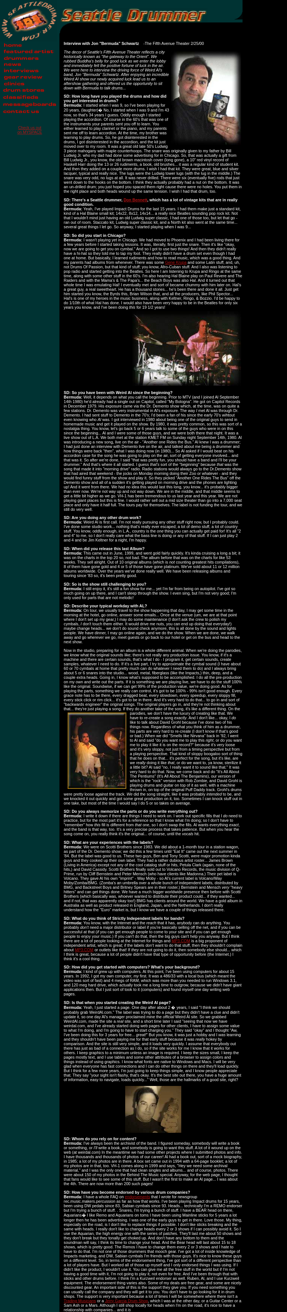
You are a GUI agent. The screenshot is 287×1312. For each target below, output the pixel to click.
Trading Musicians (80, 1301)
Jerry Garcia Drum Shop (126, 1301)
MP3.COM (181, 941)
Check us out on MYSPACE (29, 129)
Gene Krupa (175, 262)
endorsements (137, 1196)
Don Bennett (135, 200)
